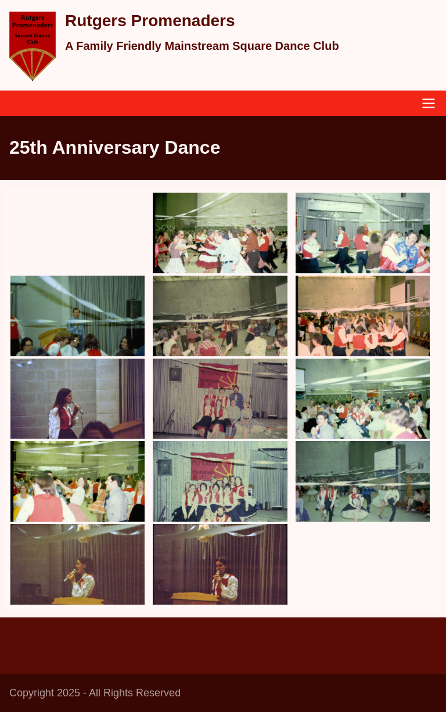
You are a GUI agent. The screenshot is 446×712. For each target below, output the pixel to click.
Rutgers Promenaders (150, 21)
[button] (220, 233)
